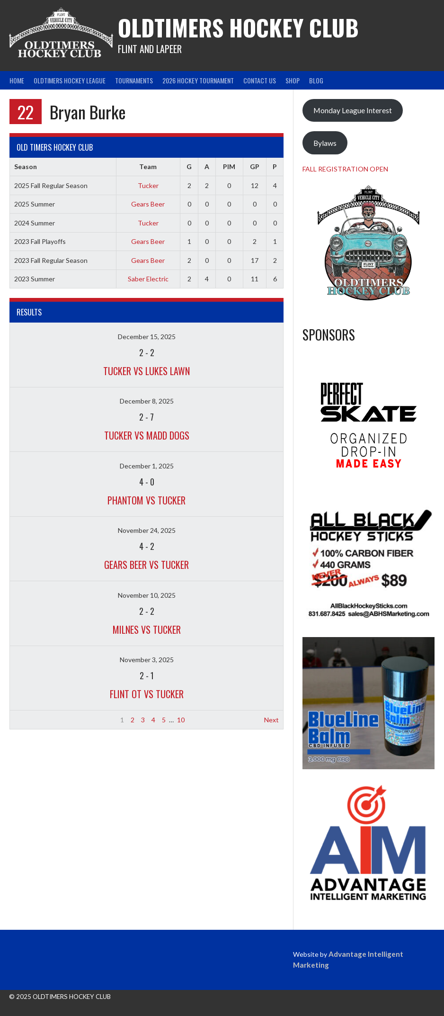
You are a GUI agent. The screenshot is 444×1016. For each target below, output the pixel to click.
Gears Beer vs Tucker (146, 564)
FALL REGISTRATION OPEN (345, 169)
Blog (316, 80)
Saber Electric (148, 279)
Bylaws (325, 142)
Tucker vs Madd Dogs (146, 435)
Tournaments (134, 80)
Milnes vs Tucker (147, 629)
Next (271, 720)
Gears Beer (148, 204)
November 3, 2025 (147, 660)
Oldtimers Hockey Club (238, 27)
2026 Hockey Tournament (198, 80)
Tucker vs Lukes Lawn (146, 371)
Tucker (148, 185)
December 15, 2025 (147, 337)
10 (181, 720)
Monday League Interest (352, 110)
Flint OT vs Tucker (147, 694)
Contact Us (259, 80)
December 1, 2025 (147, 466)
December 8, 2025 (147, 401)
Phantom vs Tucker (146, 500)
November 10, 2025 (147, 595)
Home (16, 80)
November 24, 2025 (147, 530)
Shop (292, 80)
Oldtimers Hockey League (70, 80)
